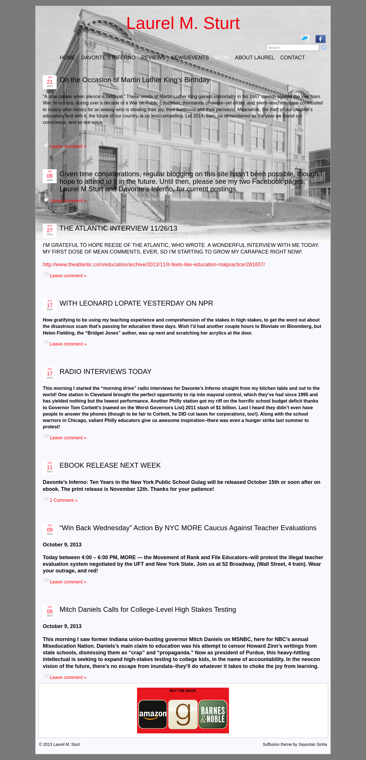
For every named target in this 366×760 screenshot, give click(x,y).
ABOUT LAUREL (255, 57)
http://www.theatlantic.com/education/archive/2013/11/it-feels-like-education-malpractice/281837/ (154, 264)
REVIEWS (153, 57)
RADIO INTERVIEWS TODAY (105, 371)
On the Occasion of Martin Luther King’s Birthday (135, 80)
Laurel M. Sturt (183, 23)
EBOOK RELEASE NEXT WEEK (110, 465)
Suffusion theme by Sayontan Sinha (295, 744)
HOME (67, 57)
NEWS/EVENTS (190, 57)
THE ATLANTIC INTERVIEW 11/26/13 (118, 228)
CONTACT (292, 57)
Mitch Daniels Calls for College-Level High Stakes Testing (148, 609)
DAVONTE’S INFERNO (108, 57)
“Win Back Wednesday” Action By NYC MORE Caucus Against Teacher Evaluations (188, 528)
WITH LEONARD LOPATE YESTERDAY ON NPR (136, 303)
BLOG (222, 57)
